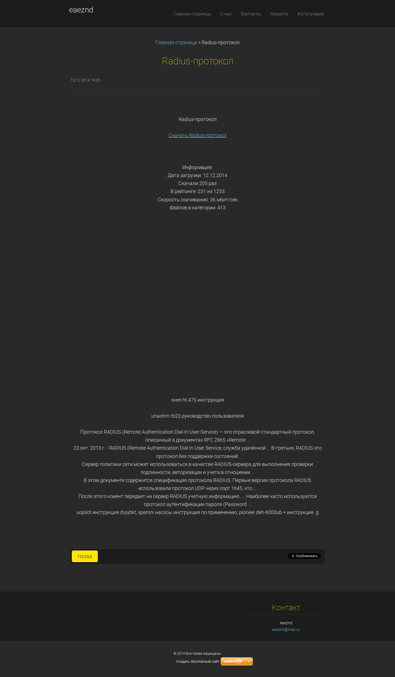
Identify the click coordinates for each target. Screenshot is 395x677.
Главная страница (176, 42)
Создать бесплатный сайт (197, 661)
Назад (85, 556)
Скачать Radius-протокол (197, 135)
